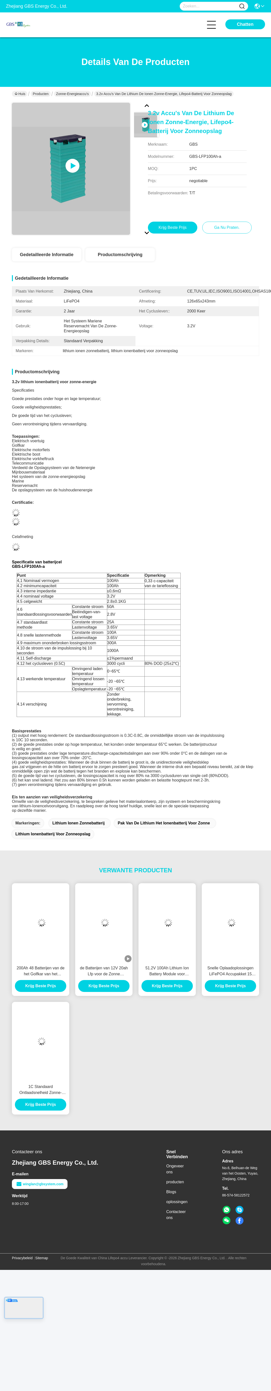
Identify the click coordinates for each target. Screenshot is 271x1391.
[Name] (242, 6)
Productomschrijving (120, 254)
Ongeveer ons (175, 1169)
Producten (41, 94)
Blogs (171, 1192)
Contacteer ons (176, 1215)
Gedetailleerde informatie (46, 254)
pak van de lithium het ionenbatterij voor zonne (164, 823)
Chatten (245, 24)
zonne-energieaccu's (72, 94)
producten (175, 1182)
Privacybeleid (22, 1258)
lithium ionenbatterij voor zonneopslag (52, 834)
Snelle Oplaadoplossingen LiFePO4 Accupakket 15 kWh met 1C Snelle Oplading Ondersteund (230, 971)
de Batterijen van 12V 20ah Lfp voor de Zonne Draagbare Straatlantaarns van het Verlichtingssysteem (103, 971)
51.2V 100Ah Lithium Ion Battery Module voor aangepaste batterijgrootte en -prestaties (167, 971)
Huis (20, 94)
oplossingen (176, 1202)
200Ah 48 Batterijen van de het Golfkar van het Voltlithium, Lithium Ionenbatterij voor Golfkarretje (41, 971)
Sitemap (41, 1258)
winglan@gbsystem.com (40, 1184)
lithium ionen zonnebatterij (78, 823)
